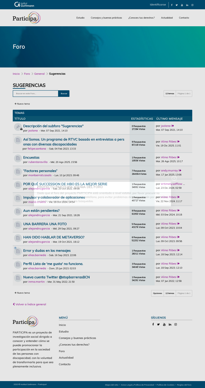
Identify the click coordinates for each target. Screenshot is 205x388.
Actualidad (167, 17)
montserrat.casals (39, 175)
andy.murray (169, 170)
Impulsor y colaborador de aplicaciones (54, 197)
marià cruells (37, 202)
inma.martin (36, 281)
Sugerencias (29, 85)
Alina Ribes (168, 141)
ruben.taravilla (38, 162)
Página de (184, 93)
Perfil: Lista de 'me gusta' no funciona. (53, 264)
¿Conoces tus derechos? (141, 17)
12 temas (169, 93)
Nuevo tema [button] (22, 103)
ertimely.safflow (171, 184)
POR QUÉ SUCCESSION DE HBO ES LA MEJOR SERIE (65, 184)
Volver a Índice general (29, 304)
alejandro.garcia (39, 188)
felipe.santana (37, 148)
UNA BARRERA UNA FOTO (45, 224)
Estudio (80, 17)
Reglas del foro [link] (184, 385)
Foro (62, 351)
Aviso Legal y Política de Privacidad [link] (137, 385)
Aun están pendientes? (41, 210)
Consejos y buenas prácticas (106, 17)
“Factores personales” (40, 171)
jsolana (33, 130)
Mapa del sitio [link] (111, 385)
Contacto (184, 17)
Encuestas (31, 157)
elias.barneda (37, 255)
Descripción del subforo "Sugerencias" (53, 126)
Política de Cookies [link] (165, 385)
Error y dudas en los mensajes (47, 250)
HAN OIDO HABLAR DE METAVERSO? (53, 237)
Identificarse (158, 4)
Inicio (16, 73)
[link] (171, 5)
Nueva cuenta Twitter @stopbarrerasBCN (56, 277)
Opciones (157, 293)
